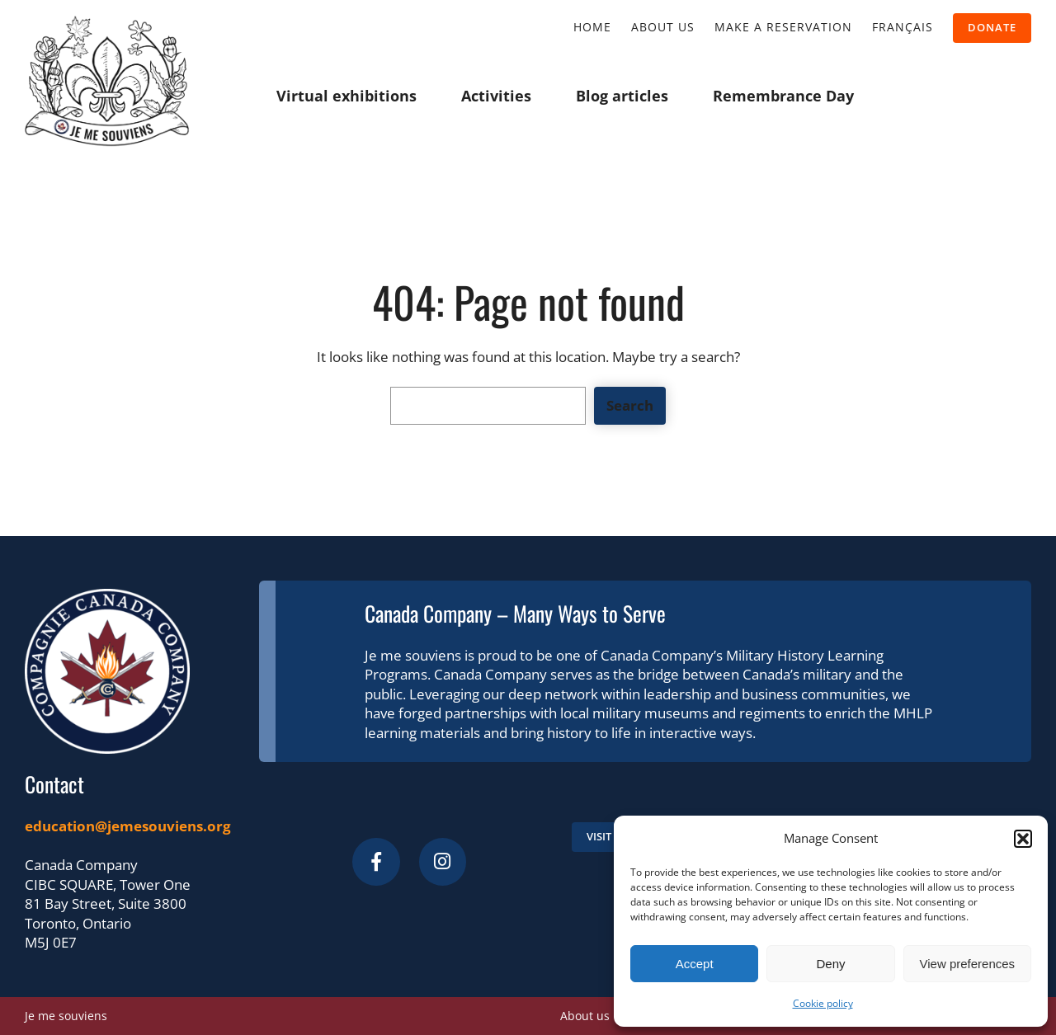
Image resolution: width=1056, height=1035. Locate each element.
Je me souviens (66, 1015)
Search (629, 405)
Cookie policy (823, 1003)
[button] (1023, 838)
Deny (830, 964)
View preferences (968, 964)
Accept (695, 964)
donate (992, 27)
